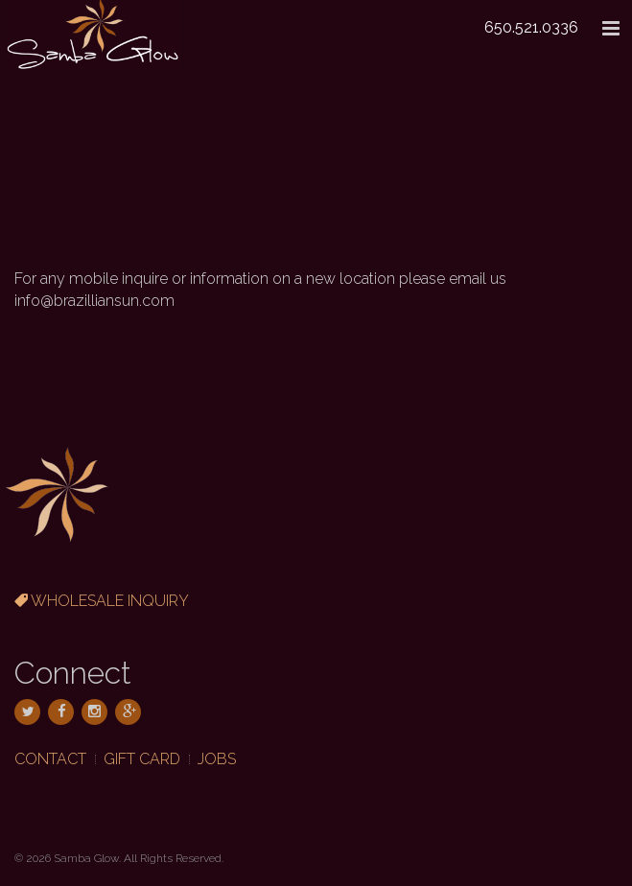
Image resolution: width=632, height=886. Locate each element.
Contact (50, 759)
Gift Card (142, 759)
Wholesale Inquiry (101, 601)
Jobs (217, 759)
